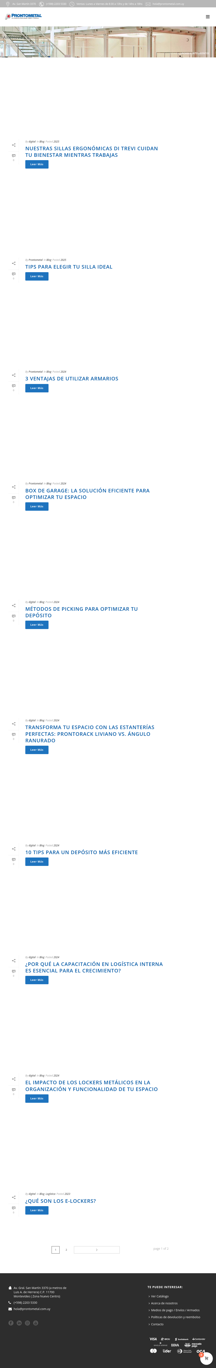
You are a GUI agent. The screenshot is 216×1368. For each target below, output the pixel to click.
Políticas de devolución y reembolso (174, 1316)
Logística (50, 1194)
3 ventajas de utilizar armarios (71, 378)
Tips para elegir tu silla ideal (69, 266)
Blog (41, 141)
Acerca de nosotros (163, 1302)
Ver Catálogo (159, 1295)
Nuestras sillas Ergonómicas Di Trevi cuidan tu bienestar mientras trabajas (91, 151)
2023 (67, 1194)
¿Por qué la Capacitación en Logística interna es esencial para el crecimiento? (94, 967)
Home (173, 53)
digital (32, 141)
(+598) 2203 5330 (25, 1302)
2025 (56, 141)
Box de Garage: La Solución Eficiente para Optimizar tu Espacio (87, 493)
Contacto (156, 1323)
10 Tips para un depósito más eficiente (81, 852)
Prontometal (36, 260)
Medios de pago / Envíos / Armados (174, 1309)
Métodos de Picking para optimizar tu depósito (81, 612)
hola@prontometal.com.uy (32, 1308)
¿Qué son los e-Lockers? (60, 1200)
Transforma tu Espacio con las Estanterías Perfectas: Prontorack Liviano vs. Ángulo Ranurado (89, 734)
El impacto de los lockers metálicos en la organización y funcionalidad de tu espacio (91, 1085)
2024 (63, 371)
